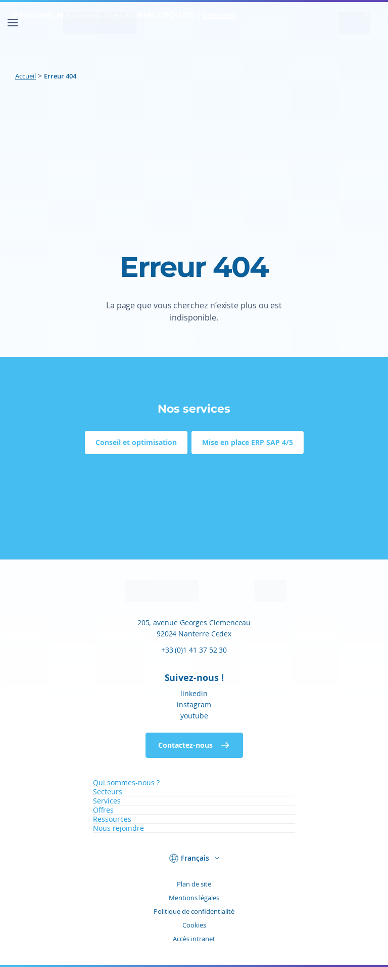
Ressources (112, 819)
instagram (194, 704)
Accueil (25, 75)
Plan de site (194, 884)
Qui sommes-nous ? (126, 782)
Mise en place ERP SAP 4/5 (247, 442)
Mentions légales (194, 897)
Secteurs (107, 791)
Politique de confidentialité (194, 911)
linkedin (194, 693)
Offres (103, 810)
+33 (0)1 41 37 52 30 (194, 650)
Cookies (194, 925)
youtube (194, 715)
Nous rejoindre (118, 828)
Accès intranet (194, 938)
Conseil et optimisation (136, 442)
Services (107, 800)
